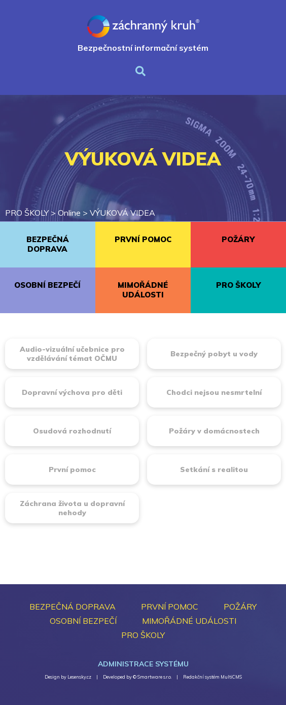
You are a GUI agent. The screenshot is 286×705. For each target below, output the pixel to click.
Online (69, 213)
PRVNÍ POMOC (143, 239)
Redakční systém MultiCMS (212, 677)
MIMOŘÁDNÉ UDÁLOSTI (143, 289)
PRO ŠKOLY (27, 213)
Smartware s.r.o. (154, 677)
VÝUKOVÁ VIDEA (122, 213)
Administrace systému (143, 663)
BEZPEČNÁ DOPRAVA (47, 244)
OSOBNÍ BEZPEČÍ (47, 285)
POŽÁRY (238, 239)
